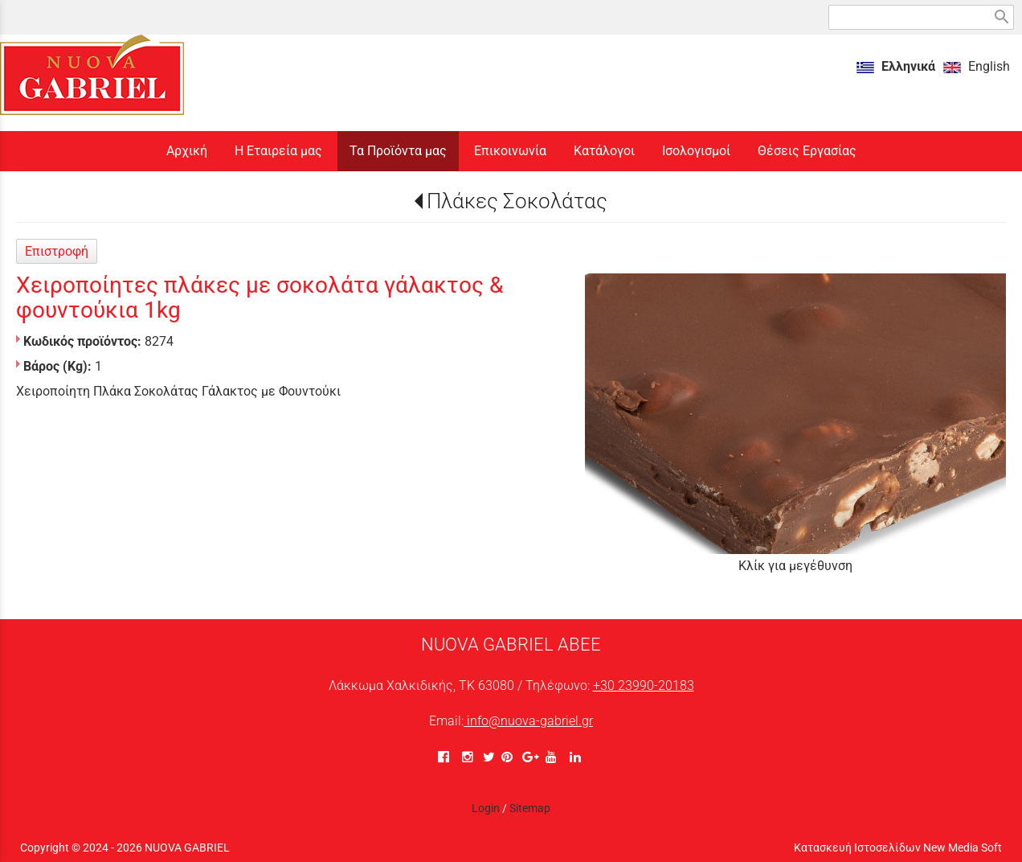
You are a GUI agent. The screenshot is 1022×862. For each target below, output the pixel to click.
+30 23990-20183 (643, 685)
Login (486, 808)
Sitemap (529, 808)
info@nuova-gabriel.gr (528, 721)
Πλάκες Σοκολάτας (517, 201)
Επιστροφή (56, 251)
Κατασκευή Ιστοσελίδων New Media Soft (898, 847)
